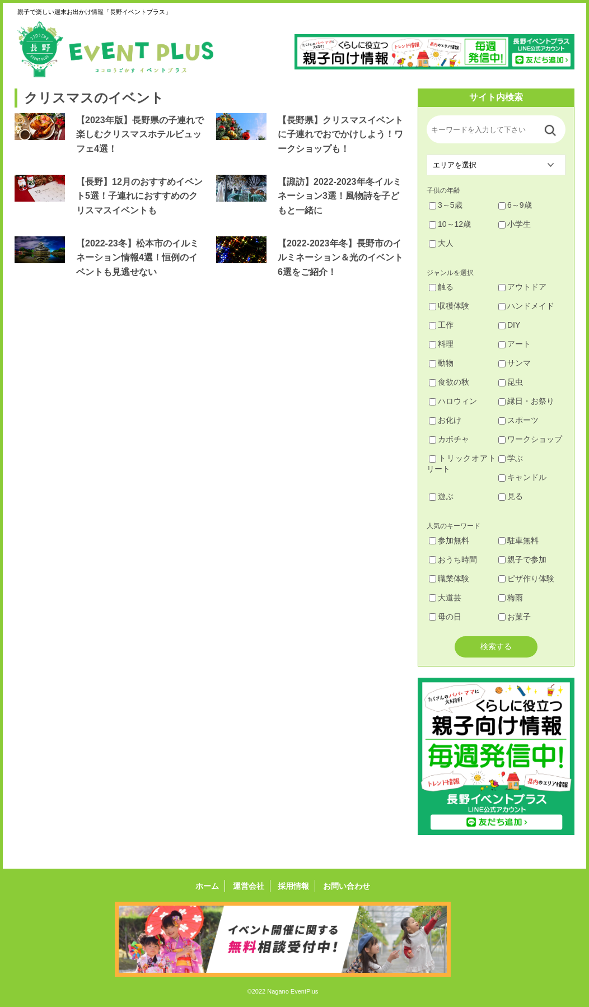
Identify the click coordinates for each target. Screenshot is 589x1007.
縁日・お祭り (526, 401)
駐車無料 (518, 540)
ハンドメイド (526, 305)
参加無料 (449, 540)
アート (514, 343)
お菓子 (514, 616)
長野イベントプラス (115, 49)
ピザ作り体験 (526, 578)
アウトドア (522, 286)
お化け (445, 420)
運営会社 (248, 886)
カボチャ (449, 439)
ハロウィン (453, 401)
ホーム (207, 886)
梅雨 (510, 597)
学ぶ (510, 458)
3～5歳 (445, 205)
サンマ (514, 362)
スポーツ (518, 420)
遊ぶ (441, 496)
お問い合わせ (346, 886)
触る (441, 286)
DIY (509, 324)
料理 (441, 343)
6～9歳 (515, 205)
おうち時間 (453, 559)
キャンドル (522, 477)
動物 (441, 362)
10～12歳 (450, 224)
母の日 (445, 616)
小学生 (514, 224)
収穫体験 (449, 305)
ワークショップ (530, 439)
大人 (441, 243)
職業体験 (449, 578)
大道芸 (445, 597)
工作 (441, 324)
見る (510, 496)
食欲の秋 (449, 381)
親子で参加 (522, 559)
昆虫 (510, 381)
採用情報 (293, 886)
